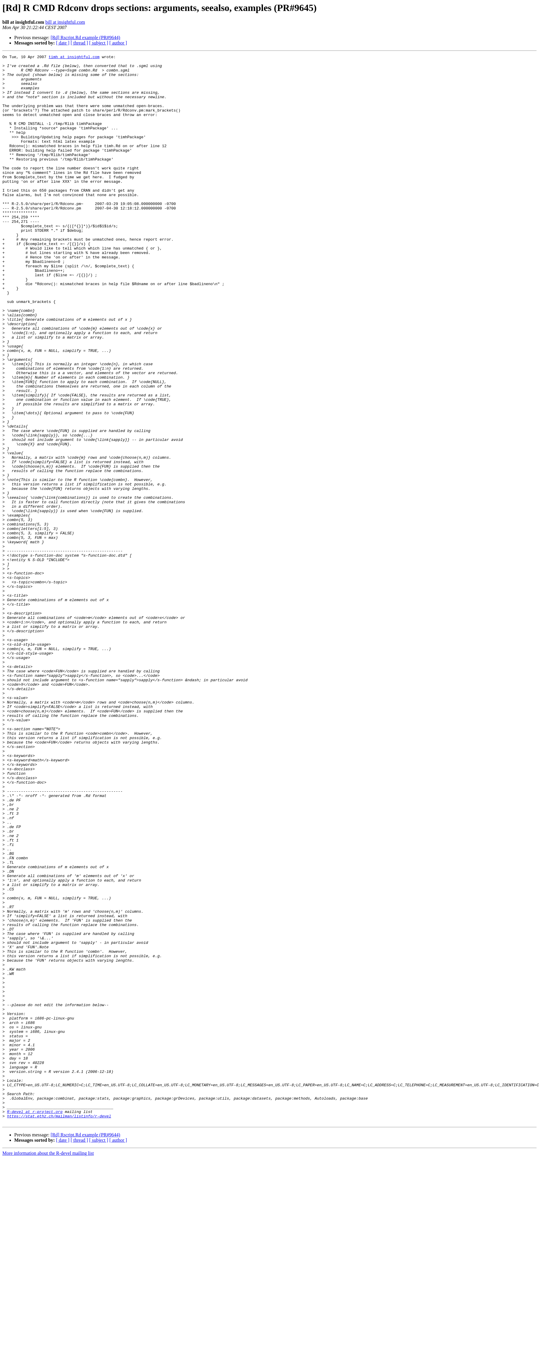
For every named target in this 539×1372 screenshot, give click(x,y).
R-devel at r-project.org (35, 1323)
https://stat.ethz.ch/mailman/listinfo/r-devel (59, 1328)
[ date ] (62, 42)
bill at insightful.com (65, 22)
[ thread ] (79, 42)
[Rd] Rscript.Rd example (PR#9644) (85, 37)
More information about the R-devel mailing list (48, 1366)
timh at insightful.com (74, 57)
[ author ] (118, 42)
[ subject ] (98, 42)
